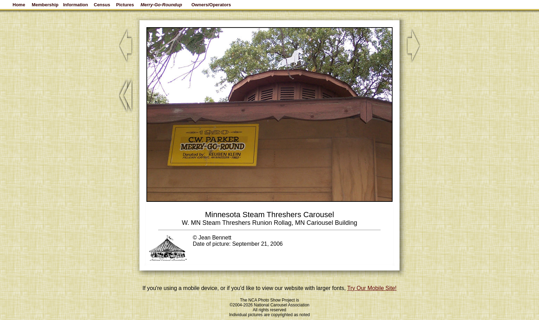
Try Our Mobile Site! (372, 288)
